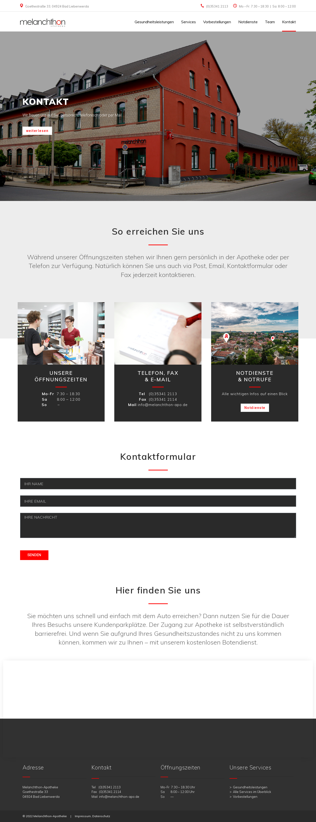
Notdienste (248, 21)
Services (188, 21)
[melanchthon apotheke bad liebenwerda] (158, 709)
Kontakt (289, 21)
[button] (37, 131)
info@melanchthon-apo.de (163, 404)
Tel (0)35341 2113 (106, 787)
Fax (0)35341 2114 (106, 792)
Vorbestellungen (217, 21)
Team (270, 21)
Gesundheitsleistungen (154, 21)
